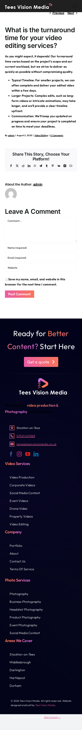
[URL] (41, 268)
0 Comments (56, 135)
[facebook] (11, 454)
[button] (41, 362)
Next (70, 13)
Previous (58, 13)
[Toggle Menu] (74, 6)
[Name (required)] (41, 248)
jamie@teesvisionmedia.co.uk (36, 444)
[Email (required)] (41, 258)
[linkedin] (35, 454)
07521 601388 (25, 436)
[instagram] (19, 454)
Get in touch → (52, 717)
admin (11, 135)
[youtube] (27, 454)
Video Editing (41, 135)
